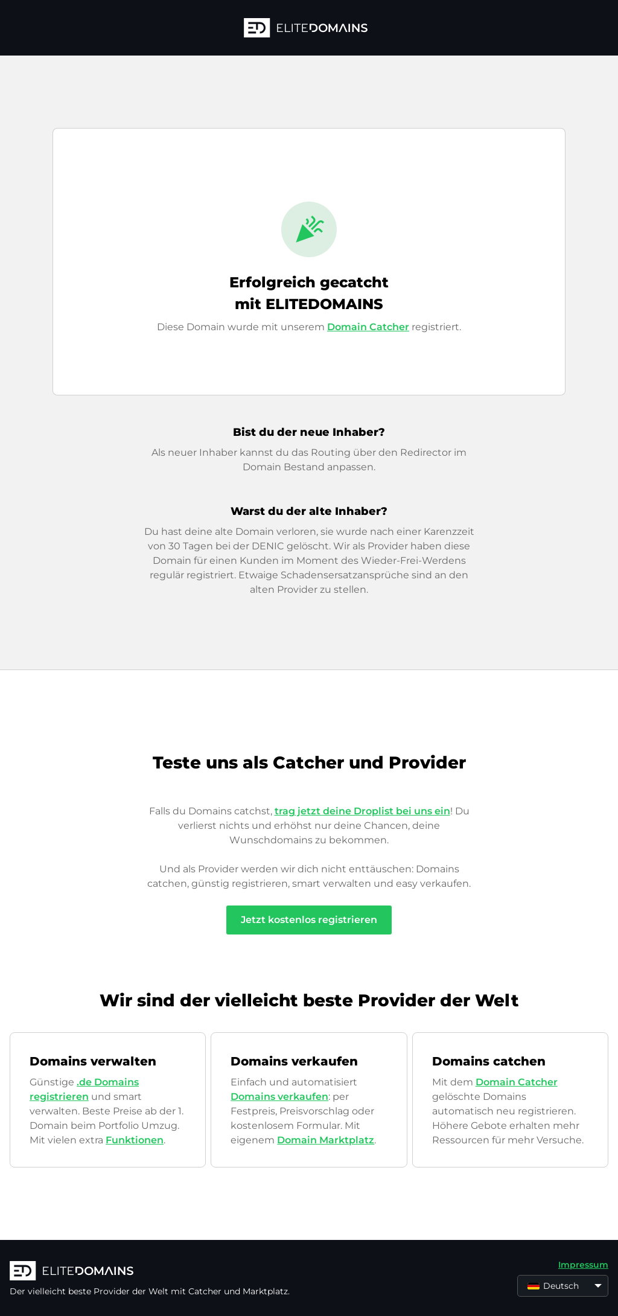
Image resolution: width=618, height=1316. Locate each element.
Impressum (583, 1264)
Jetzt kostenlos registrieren (309, 919)
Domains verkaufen (279, 1096)
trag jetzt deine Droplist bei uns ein (362, 811)
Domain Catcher (368, 327)
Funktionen (135, 1140)
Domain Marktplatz (325, 1140)
